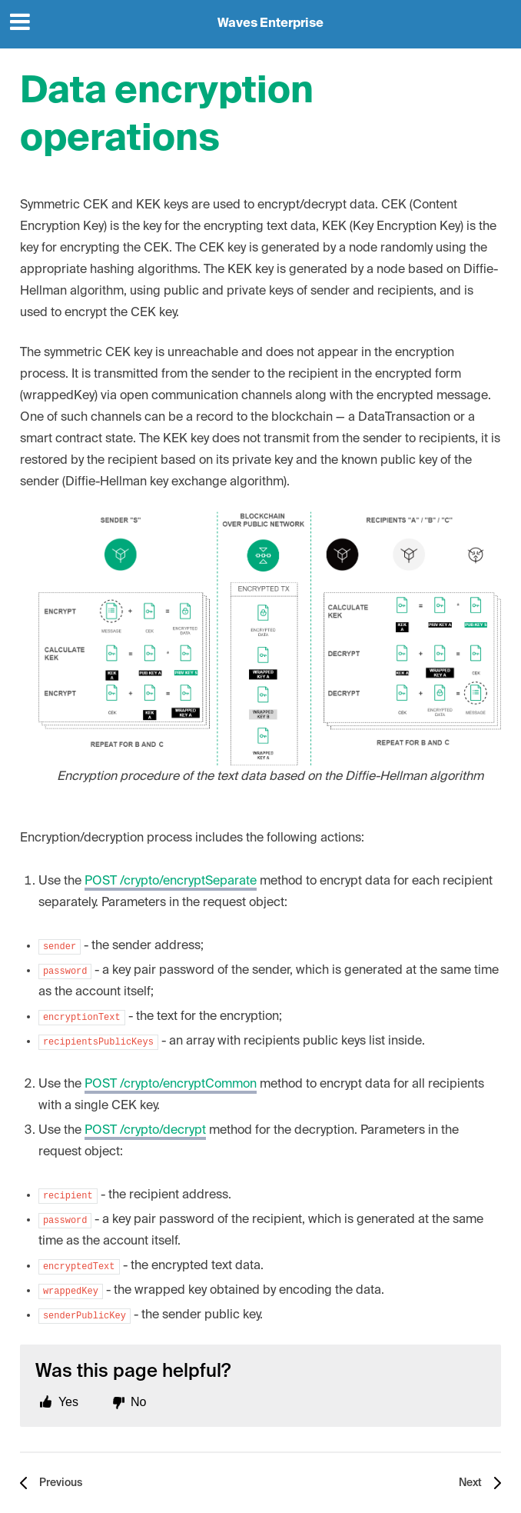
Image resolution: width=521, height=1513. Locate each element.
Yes (68, 1401)
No (138, 1401)
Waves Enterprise (270, 24)
